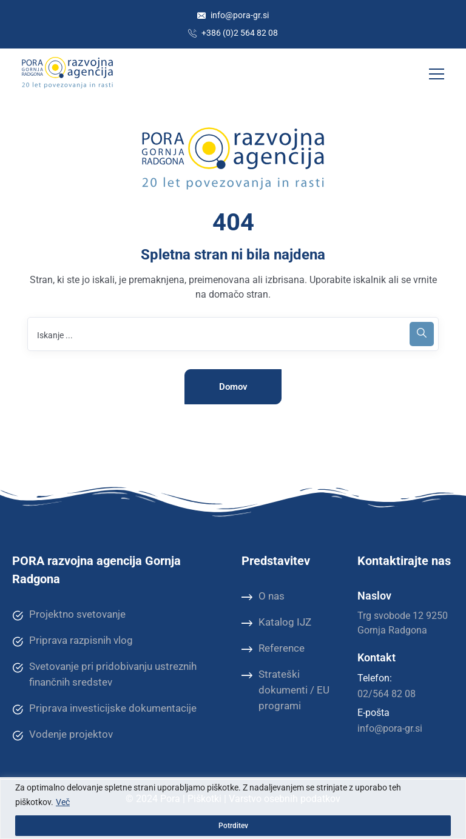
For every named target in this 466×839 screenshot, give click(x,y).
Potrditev (233, 825)
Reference (273, 648)
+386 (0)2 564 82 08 (233, 33)
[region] (233, 808)
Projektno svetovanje (69, 614)
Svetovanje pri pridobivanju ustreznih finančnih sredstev (104, 674)
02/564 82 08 (386, 694)
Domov (233, 386)
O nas (263, 596)
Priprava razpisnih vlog (72, 640)
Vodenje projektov (62, 734)
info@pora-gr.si (233, 15)
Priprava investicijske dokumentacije (104, 708)
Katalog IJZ (276, 622)
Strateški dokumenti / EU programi (285, 689)
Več (63, 802)
